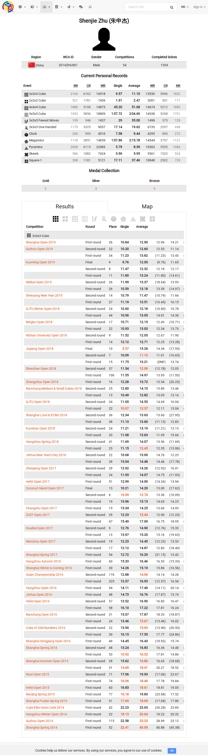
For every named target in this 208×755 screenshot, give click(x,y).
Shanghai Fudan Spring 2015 (46, 701)
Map (147, 206)
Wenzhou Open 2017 (40, 541)
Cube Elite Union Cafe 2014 (45, 707)
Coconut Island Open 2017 (45, 488)
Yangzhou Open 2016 (41, 588)
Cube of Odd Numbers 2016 (45, 628)
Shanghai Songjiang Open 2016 (48, 641)
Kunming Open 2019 (40, 262)
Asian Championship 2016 (44, 574)
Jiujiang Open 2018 (39, 348)
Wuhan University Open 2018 (46, 335)
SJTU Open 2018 (38, 402)
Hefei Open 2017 (37, 481)
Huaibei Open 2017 (39, 528)
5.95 (137, 153)
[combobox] (151, 7)
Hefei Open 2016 (37, 601)
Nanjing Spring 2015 (40, 694)
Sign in (199, 7)
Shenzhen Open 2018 (41, 368)
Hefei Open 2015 (37, 687)
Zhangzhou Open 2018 (42, 382)
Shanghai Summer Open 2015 (47, 661)
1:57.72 (116, 114)
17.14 (118, 127)
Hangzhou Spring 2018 (42, 442)
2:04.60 (134, 114)
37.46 (136, 160)
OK (172, 750)
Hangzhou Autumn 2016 (43, 561)
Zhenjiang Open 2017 (41, 468)
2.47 (137, 100)
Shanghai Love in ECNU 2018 (46, 415)
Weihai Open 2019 (39, 282)
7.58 (119, 133)
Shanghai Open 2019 (41, 242)
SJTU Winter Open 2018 (43, 309)
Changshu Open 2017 (41, 508)
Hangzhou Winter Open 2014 (46, 714)
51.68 (136, 107)
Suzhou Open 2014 (39, 721)
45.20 (118, 107)
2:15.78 (134, 140)
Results (65, 206)
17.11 (118, 160)
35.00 (136, 120)
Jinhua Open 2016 (39, 594)
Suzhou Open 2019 (39, 249)
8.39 (137, 147)
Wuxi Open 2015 (37, 674)
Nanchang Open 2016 (41, 614)
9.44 (137, 133)
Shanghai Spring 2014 (41, 727)
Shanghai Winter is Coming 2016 (49, 568)
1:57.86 (116, 140)
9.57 (119, 94)
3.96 (119, 153)
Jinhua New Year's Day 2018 (46, 455)
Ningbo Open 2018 (39, 322)
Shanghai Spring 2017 (41, 555)
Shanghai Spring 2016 (41, 648)
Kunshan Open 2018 (40, 428)
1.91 (119, 100)
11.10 (136, 94)
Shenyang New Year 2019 (44, 295)
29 (120, 120)
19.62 (136, 127)
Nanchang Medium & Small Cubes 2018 (54, 388)
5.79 (119, 147)
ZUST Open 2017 (38, 515)
